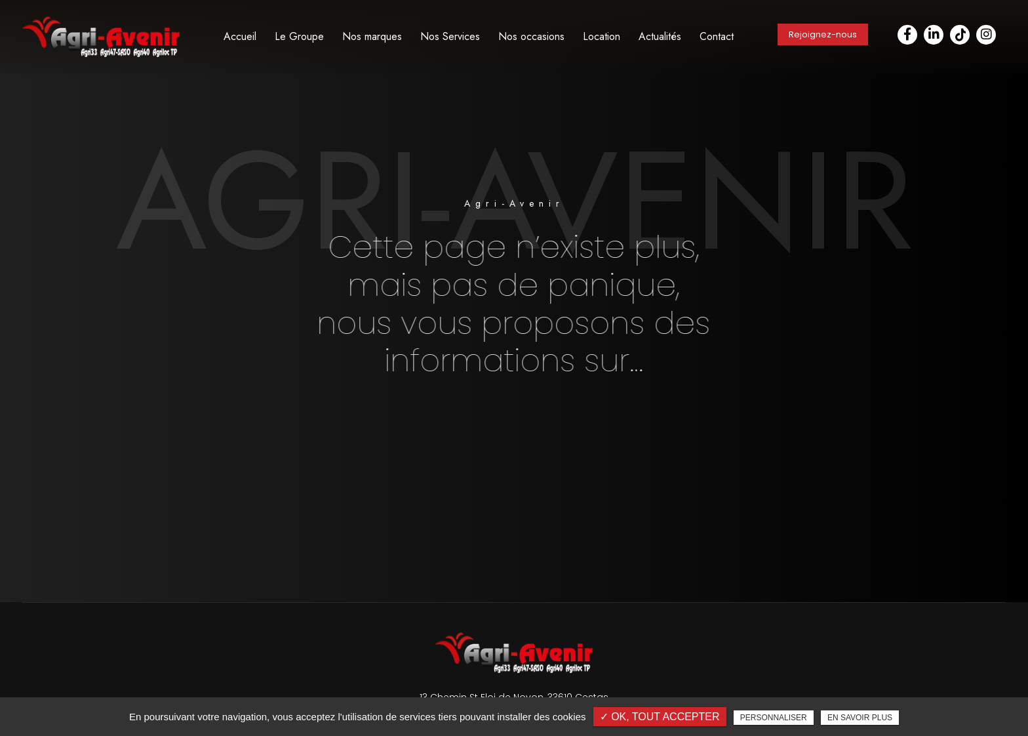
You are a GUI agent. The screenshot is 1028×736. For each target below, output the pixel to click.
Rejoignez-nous (823, 34)
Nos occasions (531, 36)
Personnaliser (773, 717)
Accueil (240, 36)
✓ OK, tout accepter (660, 716)
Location (601, 36)
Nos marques (372, 36)
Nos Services (450, 36)
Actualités (660, 36)
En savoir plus (859, 717)
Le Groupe (299, 36)
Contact (717, 36)
